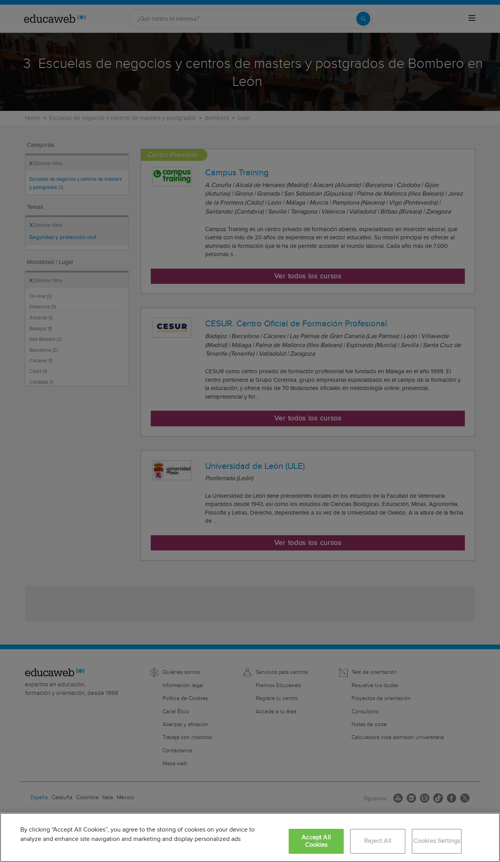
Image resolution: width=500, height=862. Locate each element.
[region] (250, 837)
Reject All (377, 841)
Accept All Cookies (316, 841)
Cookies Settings (437, 841)
